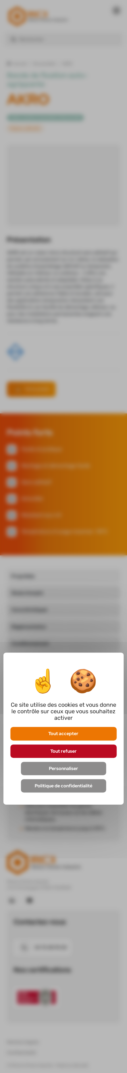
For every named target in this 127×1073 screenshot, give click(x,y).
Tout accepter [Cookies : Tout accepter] (63, 734)
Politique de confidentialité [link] (63, 786)
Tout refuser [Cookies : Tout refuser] (63, 751)
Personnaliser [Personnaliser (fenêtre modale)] (63, 768)
